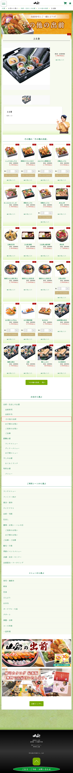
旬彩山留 (7, 468)
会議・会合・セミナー (12, 557)
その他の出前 (10, 419)
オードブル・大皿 (10, 609)
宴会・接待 (7, 502)
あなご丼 (62, 203)
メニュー (9, 473)
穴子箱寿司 (62, 362)
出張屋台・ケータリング (13, 562)
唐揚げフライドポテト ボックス (31, 161)
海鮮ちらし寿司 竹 (45, 278)
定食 (5, 592)
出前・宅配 (7, 513)
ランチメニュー (11, 443)
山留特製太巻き (62, 320)
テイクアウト (8, 508)
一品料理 (7, 631)
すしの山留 (7, 458)
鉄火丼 (62, 244)
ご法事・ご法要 (9, 540)
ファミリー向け (9, 497)
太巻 (28, 362)
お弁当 (6, 603)
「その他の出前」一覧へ (36, 382)
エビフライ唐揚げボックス (46, 161)
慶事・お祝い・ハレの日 (13, 525)
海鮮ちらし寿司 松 (28, 278)
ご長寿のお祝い (11, 428)
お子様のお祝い (11, 424)
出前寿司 (9, 409)
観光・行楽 (7, 545)
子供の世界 (62, 278)
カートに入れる (11, 175)
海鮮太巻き (11, 362)
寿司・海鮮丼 (8, 580)
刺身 (5, 586)
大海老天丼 (11, 244)
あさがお (45, 320)
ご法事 (8, 433)
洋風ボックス (62, 161)
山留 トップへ (36, 704)
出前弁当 (9, 414)
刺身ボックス (28, 203)
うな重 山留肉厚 (45, 244)
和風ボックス (45, 203)
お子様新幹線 (28, 320)
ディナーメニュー (12, 448)
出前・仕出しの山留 (11, 404)
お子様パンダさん (11, 320)
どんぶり (7, 597)
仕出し (6, 519)
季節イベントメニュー (12, 551)
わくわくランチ (11, 463)
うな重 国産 (28, 244)
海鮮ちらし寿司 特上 (11, 278)
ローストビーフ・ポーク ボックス (15, 203)
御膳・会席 (7, 620)
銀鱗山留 (7, 438)
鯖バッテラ (45, 362)
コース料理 (7, 626)
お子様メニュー (11, 453)
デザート (7, 614)
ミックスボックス (11, 161)
